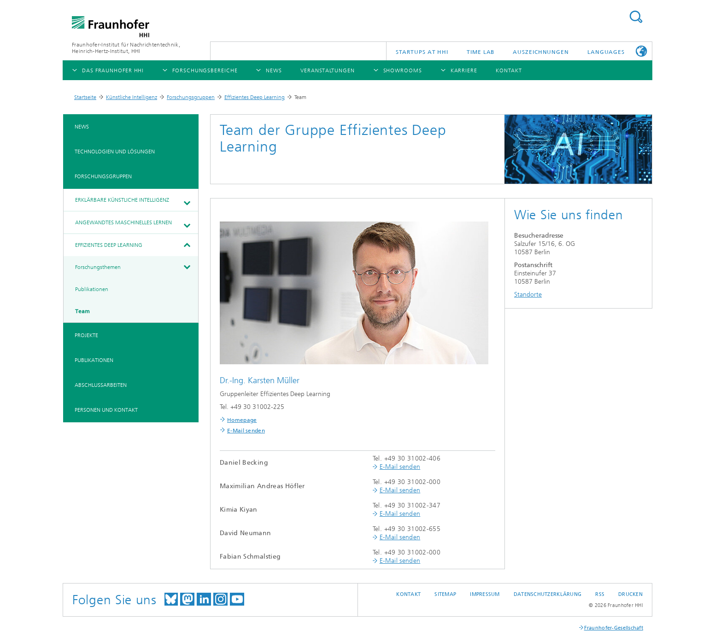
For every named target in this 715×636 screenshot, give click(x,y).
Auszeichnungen (541, 52)
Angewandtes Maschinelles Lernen (123, 222)
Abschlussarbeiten (101, 385)
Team (82, 311)
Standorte (528, 294)
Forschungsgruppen (191, 97)
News (82, 126)
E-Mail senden (246, 430)
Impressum (484, 594)
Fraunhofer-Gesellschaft (613, 628)
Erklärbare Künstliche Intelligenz (122, 200)
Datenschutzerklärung (548, 594)
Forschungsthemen (98, 267)
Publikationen (91, 289)
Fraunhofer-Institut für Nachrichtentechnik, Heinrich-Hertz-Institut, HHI (126, 47)
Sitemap (445, 594)
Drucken (630, 594)
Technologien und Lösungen (115, 151)
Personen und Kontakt (106, 410)
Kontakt (408, 594)
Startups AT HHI (422, 52)
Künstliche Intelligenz (131, 97)
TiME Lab (480, 52)
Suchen (635, 16)
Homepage (242, 420)
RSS (599, 594)
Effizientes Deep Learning (254, 97)
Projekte (86, 335)
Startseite (85, 97)
